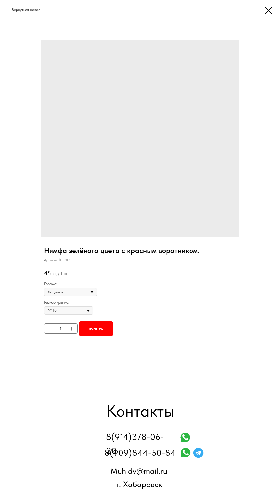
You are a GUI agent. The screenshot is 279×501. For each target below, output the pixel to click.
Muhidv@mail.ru (138, 471)
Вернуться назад (26, 9)
